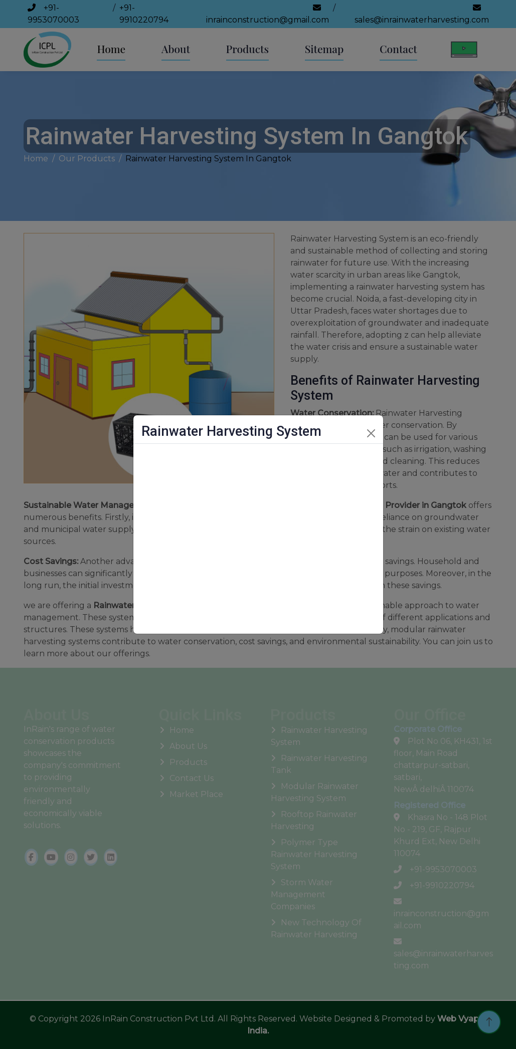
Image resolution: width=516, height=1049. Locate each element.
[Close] (371, 433)
